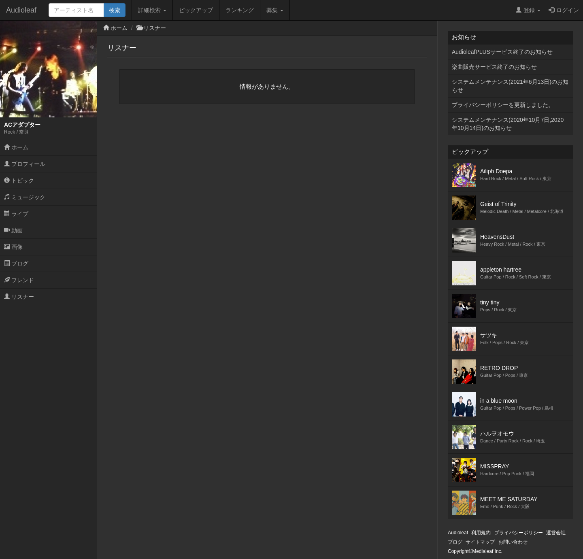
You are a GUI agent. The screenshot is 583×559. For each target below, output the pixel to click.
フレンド (19, 280)
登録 (528, 10)
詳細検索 (152, 10)
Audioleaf (21, 10)
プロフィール (24, 164)
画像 (13, 247)
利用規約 (481, 533)
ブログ (16, 263)
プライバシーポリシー (518, 533)
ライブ (16, 213)
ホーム (16, 147)
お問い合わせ (513, 542)
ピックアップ (196, 10)
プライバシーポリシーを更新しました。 (503, 105)
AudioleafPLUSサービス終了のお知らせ (502, 52)
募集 (274, 10)
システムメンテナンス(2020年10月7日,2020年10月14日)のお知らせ (508, 124)
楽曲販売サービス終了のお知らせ (494, 67)
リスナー (19, 296)
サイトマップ (480, 542)
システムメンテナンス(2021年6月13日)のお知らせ (510, 86)
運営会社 (556, 533)
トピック (19, 180)
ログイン (564, 10)
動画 (13, 230)
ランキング (240, 10)
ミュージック (24, 197)
